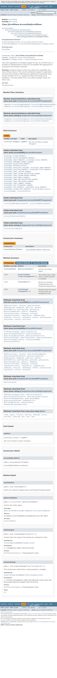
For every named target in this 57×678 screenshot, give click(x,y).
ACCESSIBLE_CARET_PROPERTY (14, 160)
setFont (35, 317)
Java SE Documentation (35, 613)
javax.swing (13, 21)
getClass (28, 415)
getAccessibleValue (44, 337)
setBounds (7, 317)
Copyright (3, 620)
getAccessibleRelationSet (14, 336)
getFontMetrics (10, 309)
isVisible (33, 313)
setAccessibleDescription (14, 339)
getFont (38, 307)
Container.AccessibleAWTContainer (32, 213)
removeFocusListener (12, 315)
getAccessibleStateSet (12, 400)
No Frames (31, 10)
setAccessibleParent (12, 341)
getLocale (33, 360)
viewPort (24, 141)
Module (10, 6)
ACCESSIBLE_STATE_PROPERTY (40, 169)
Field (15, 15)
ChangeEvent (23, 291)
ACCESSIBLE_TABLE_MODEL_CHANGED (16, 177)
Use (28, 6)
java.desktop (12, 19)
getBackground (9, 307)
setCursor (17, 317)
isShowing (24, 313)
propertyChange (24, 274)
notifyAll (7, 416)
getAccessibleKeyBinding (13, 398)
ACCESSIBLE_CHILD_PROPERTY (37, 160)
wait (23, 416)
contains (22, 305)
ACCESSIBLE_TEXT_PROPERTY (14, 187)
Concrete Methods (40, 263)
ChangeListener (48, 44)
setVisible (26, 319)
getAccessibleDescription (37, 396)
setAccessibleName (33, 339)
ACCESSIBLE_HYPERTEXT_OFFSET (15, 166)
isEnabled (33, 311)
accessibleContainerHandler (15, 216)
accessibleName (10, 191)
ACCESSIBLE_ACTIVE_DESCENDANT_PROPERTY (19, 158)
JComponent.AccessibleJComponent (22, 57)
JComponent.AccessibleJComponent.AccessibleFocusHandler (26, 121)
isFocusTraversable (11, 313)
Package (17, 6)
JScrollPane (6, 49)
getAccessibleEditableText (14, 334)
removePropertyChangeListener (15, 404)
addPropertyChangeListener (14, 394)
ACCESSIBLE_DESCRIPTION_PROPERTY (17, 164)
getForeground (22, 309)
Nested (9, 15)
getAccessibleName (32, 398)
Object (42, 411)
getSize (24, 311)
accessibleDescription (41, 189)
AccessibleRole (10, 269)
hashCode (36, 415)
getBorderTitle (29, 400)
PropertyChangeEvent (27, 276)
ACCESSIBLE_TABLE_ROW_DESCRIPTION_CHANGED (20, 179)
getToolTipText (27, 402)
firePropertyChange (11, 332)
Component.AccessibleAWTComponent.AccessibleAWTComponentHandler (30, 104)
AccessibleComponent (10, 44)
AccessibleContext (34, 153)
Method (26, 15)
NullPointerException (12, 553)
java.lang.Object (7, 28)
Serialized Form (7, 85)
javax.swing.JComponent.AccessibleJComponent (30, 35)
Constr (20, 15)
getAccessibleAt (33, 305)
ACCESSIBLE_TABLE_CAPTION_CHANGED (17, 171)
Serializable (26, 42)
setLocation (8, 319)
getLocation (34, 309)
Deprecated (39, 6)
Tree (32, 6)
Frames (24, 10)
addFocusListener (10, 305)
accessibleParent (24, 191)
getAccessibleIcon (34, 334)
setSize (18, 319)
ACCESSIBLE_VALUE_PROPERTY (36, 187)
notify (44, 415)
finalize (19, 415)
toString (16, 416)
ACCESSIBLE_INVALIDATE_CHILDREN (16, 168)
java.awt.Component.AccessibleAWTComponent (24, 31)
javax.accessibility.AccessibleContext (18, 30)
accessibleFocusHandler (13, 228)
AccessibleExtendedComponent (30, 44)
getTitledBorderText (12, 402)
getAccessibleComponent (36, 354)
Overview (4, 6)
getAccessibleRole (25, 269)
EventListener (37, 42)
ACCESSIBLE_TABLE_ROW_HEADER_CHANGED (18, 181)
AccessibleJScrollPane (12, 249)
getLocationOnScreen (12, 311)
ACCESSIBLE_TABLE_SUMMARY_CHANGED (17, 183)
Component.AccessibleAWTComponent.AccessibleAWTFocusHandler (28, 106)
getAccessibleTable (11, 337)
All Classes (42, 10)
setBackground (38, 315)
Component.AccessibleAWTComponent (34, 101)
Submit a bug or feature (6, 612)
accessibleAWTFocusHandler (40, 203)
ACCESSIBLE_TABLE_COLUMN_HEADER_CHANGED (20, 175)
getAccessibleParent (35, 356)
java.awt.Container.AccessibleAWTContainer (26, 33)
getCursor (29, 307)
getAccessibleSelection (35, 336)
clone (6, 415)
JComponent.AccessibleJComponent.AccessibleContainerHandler (28, 119)
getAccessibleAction (29, 332)
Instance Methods (23, 263)
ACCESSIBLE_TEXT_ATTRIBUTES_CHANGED (18, 185)
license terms (38, 621)
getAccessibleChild (34, 394)
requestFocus (26, 315)
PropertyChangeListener (11, 42)
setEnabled (26, 317)
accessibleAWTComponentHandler (16, 203)
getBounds (20, 307)
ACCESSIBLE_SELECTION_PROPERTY (16, 169)
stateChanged (23, 289)
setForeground (45, 317)
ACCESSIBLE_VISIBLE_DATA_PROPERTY (17, 189)
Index (46, 6)
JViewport (16, 141)
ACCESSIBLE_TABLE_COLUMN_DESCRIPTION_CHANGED (22, 173)
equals (12, 415)
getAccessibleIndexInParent (15, 356)
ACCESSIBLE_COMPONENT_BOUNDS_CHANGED (18, 162)
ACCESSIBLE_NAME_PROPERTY (41, 168)
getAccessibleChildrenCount (15, 396)
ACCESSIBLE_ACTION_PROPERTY (15, 156)
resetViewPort (23, 282)
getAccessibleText (28, 337)
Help (50, 6)
